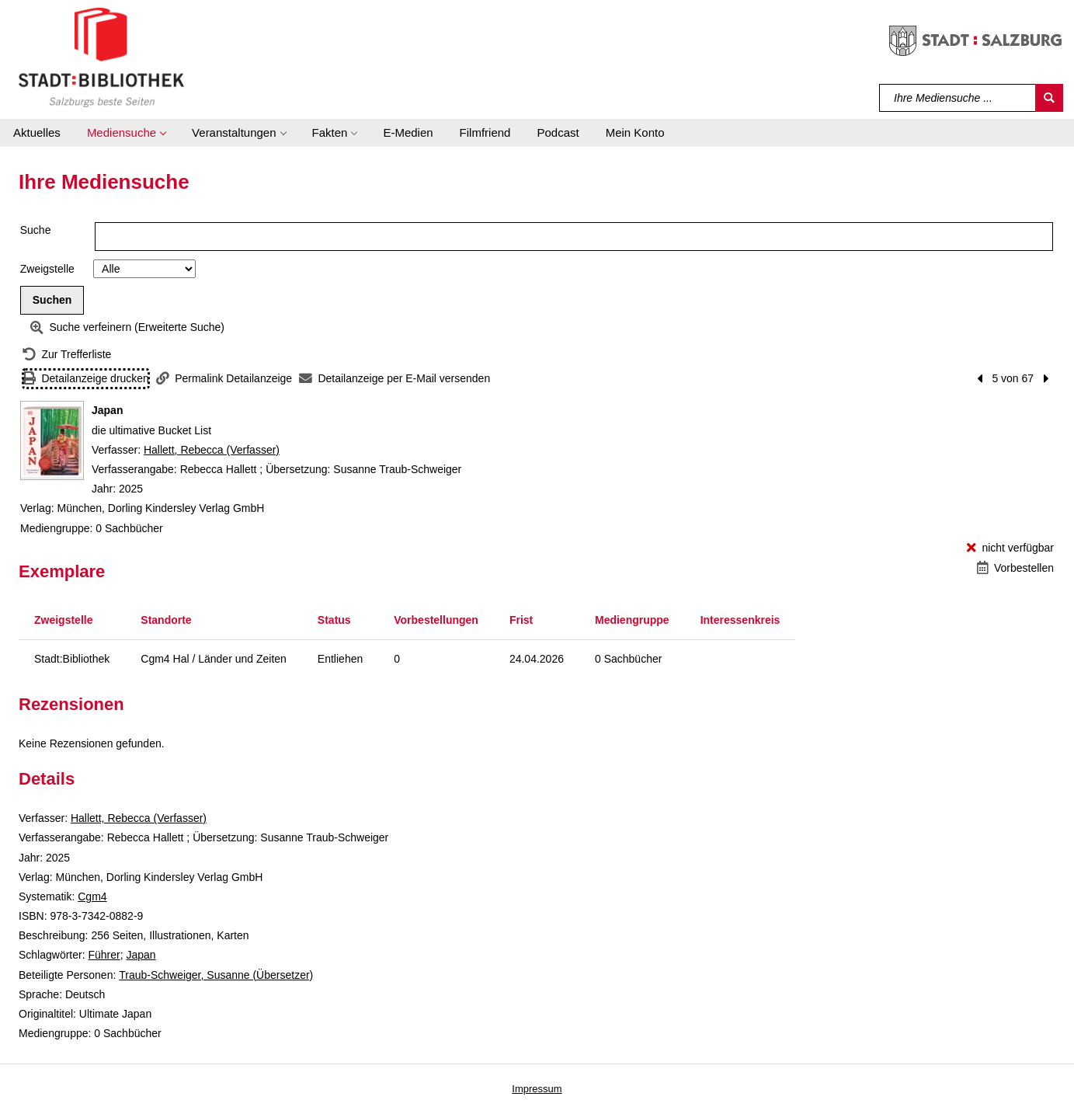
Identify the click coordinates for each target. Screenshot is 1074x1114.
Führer (104, 955)
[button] (126, 133)
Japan (141, 955)
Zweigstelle (47, 269)
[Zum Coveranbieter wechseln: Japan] (52, 440)
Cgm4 (92, 896)
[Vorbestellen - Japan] (1015, 568)
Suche (35, 230)
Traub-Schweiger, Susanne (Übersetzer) (216, 975)
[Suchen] (1049, 98)
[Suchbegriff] (958, 98)
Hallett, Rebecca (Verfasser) (212, 450)
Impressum (536, 1089)
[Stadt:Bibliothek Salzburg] (101, 56)
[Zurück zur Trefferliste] (67, 354)
